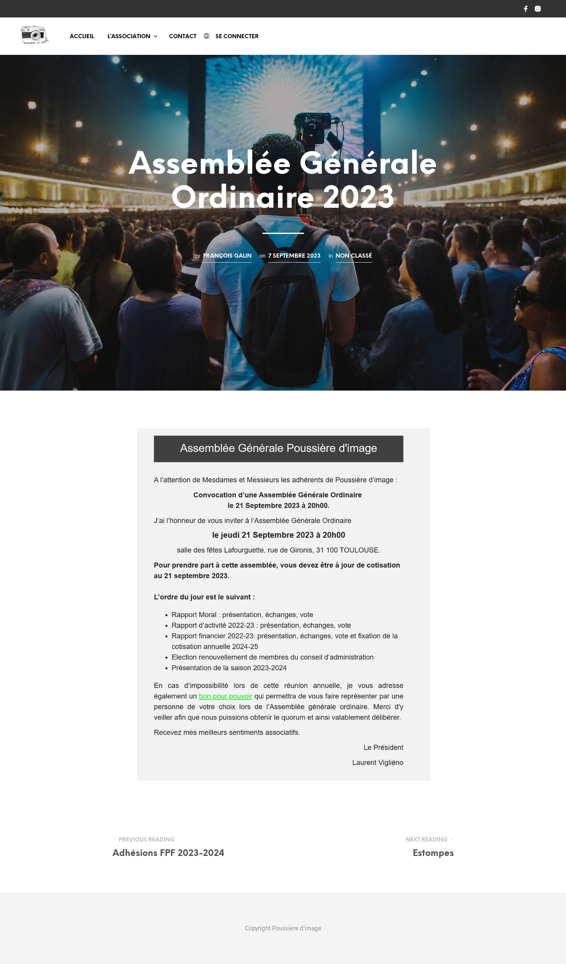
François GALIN (227, 256)
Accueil (82, 36)
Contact (182, 36)
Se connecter (237, 36)
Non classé (354, 256)
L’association (129, 36)
